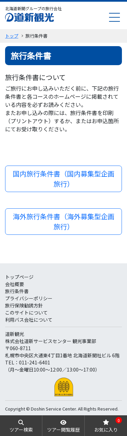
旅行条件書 (17, 291)
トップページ (19, 276)
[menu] (114, 17)
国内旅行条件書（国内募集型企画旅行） (63, 179)
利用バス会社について (28, 319)
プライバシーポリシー (28, 298)
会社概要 (14, 284)
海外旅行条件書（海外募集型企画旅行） (63, 221)
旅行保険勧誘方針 (24, 305)
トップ (11, 36)
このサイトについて (26, 312)
